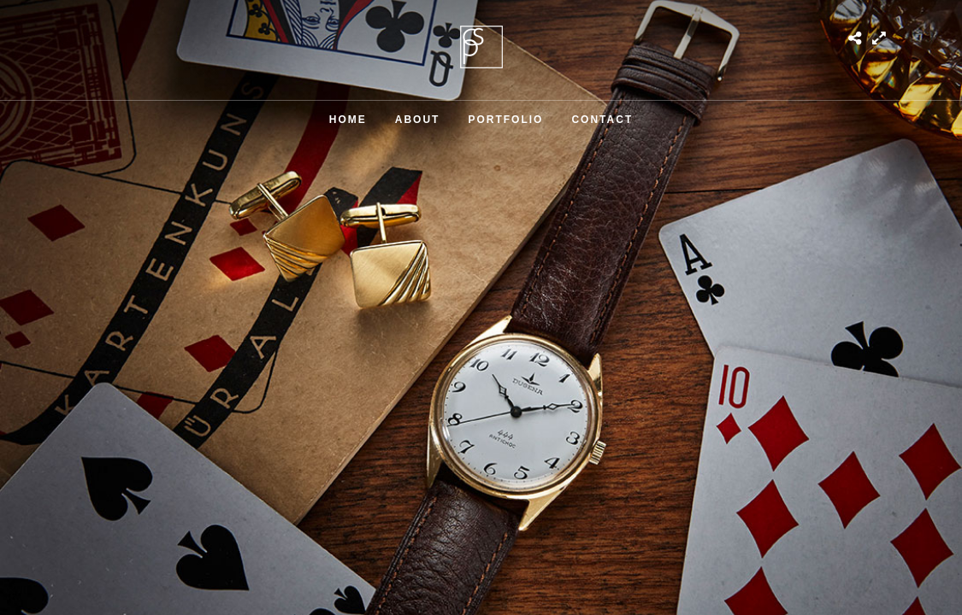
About (417, 120)
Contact (602, 120)
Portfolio (505, 120)
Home (348, 120)
